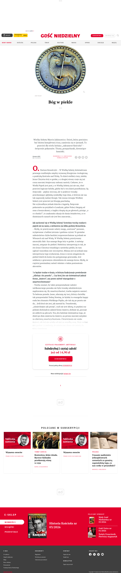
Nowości (9, 521)
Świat (47, 41)
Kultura (60, 41)
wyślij (86, 156)
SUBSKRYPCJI (67, 364)
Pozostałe (9, 531)
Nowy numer (7, 41)
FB (76, 156)
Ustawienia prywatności (41, 558)
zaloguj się (109, 34)
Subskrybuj (60, 358)
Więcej (114, 41)
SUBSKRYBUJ (97, 34)
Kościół (20, 41)
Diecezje (101, 41)
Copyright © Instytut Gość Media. (97, 570)
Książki (9, 526)
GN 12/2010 (37, 157)
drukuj (83, 156)
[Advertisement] (60, 16)
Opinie (87, 41)
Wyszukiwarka (117, 34)
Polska (33, 41)
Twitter (80, 156)
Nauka (74, 41)
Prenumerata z (18, 34)
